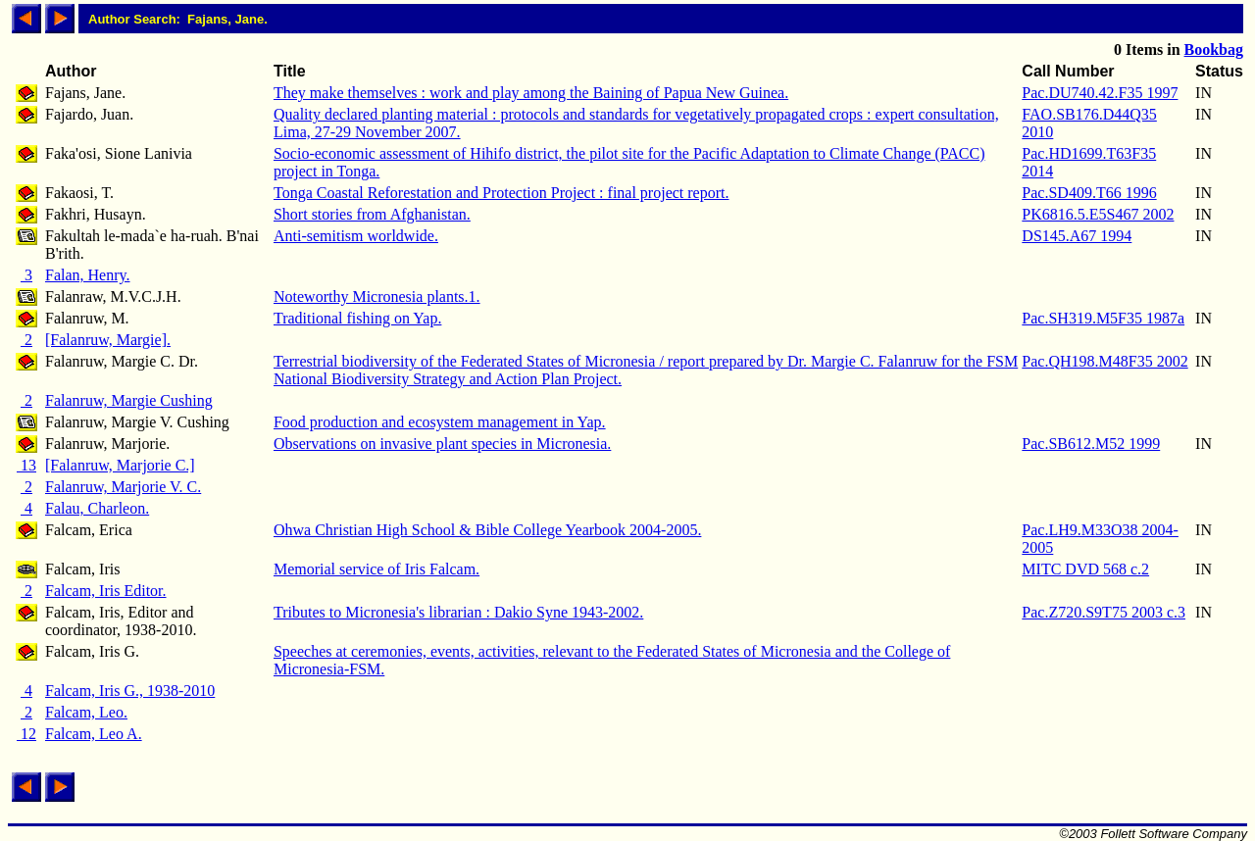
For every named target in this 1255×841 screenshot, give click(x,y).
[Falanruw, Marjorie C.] (120, 465)
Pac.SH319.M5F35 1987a (1103, 318)
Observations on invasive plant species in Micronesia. (442, 443)
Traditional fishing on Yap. (357, 318)
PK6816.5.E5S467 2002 (1098, 214)
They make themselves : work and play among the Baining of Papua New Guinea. (531, 92)
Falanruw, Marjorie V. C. (123, 486)
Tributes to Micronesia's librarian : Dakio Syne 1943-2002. (458, 612)
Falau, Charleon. (97, 508)
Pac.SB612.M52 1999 (1091, 443)
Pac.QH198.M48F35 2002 (1104, 361)
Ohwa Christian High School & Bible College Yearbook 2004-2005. (487, 529)
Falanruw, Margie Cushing (129, 400)
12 (26, 733)
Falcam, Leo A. (93, 733)
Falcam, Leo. (86, 712)
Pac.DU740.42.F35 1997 (1100, 92)
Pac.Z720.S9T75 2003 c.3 (1103, 612)
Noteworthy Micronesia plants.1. (377, 296)
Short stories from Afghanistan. (372, 214)
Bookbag (1213, 49)
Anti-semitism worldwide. (356, 235)
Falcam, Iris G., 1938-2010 (130, 690)
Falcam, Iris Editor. (106, 590)
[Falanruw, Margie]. (108, 339)
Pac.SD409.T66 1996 (1089, 192)
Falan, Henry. (87, 275)
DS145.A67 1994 (1076, 235)
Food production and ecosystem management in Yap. (440, 422)
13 (26, 465)
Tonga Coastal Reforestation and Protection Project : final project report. (501, 192)
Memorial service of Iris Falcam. (376, 569)
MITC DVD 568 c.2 (1085, 569)
